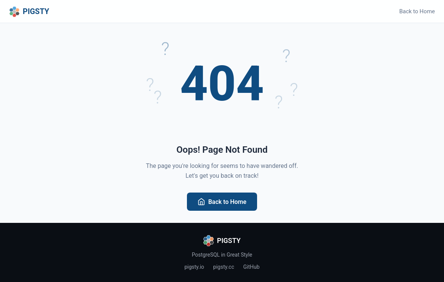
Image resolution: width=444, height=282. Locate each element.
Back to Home (417, 11)
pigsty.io (194, 267)
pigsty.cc (223, 267)
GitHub (251, 267)
